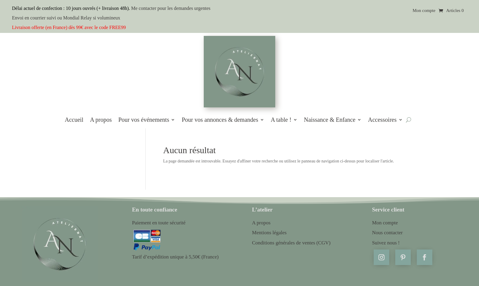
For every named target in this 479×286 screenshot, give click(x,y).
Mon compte (424, 10)
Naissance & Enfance (329, 120)
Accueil (74, 120)
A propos (101, 120)
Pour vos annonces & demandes (220, 120)
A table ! (281, 120)
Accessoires (382, 120)
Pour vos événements (143, 120)
